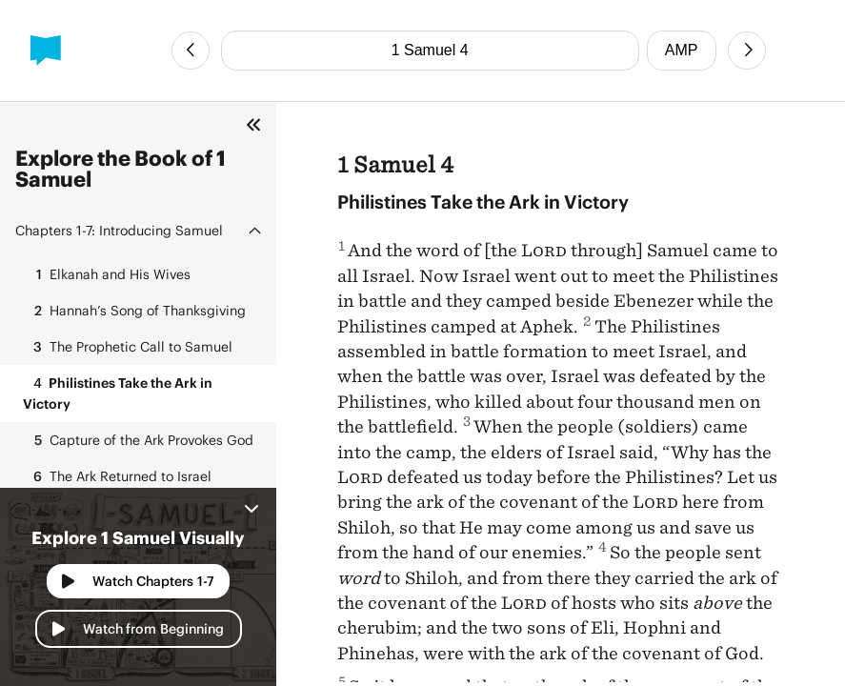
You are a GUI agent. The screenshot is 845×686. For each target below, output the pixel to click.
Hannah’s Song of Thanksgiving (134, 310)
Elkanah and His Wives (107, 274)
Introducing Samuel (119, 230)
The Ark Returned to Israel (117, 476)
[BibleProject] (45, 50)
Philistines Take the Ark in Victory (117, 392)
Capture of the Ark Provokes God (138, 440)
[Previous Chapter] (190, 50)
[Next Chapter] (747, 50)
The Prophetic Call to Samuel (127, 346)
